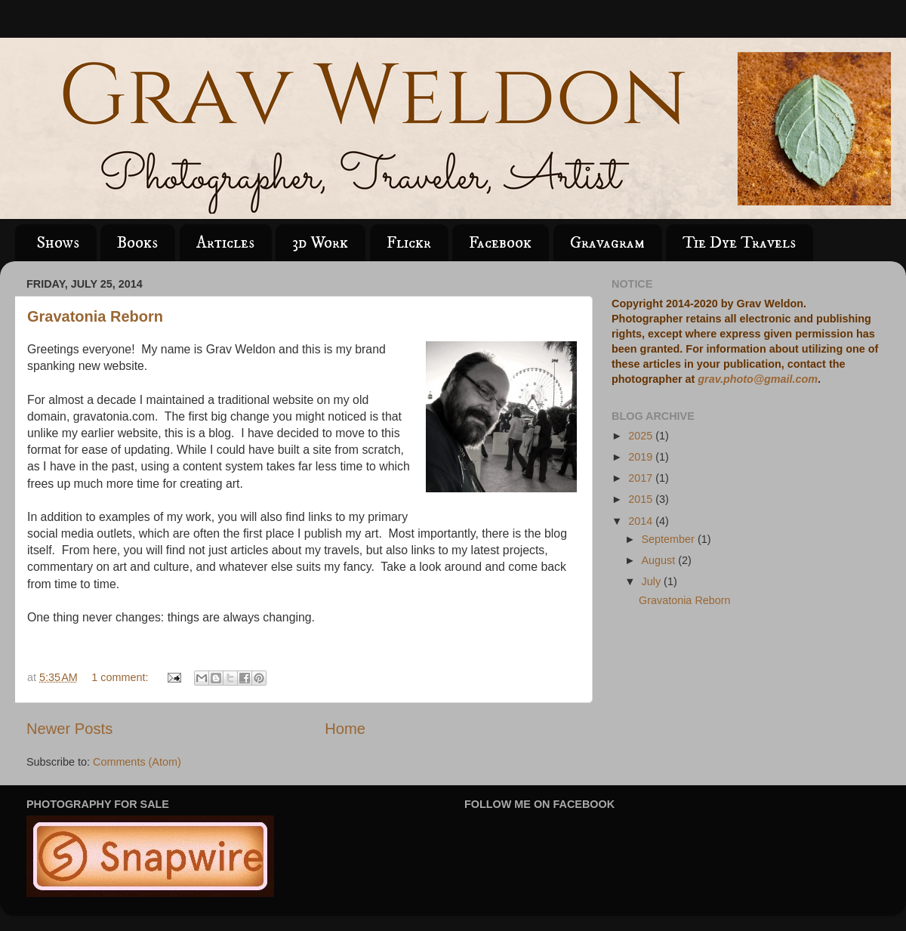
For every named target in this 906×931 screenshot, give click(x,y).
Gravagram (607, 243)
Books (137, 243)
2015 (641, 499)
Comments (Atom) (137, 762)
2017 (641, 478)
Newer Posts (69, 728)
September (670, 539)
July (653, 581)
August (660, 560)
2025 (641, 436)
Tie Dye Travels (739, 243)
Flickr (409, 243)
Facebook (500, 243)
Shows (57, 243)
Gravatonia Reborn (95, 316)
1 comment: (121, 677)
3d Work (320, 243)
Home (345, 728)
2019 (641, 457)
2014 (641, 521)
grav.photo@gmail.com (758, 379)
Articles (225, 243)
